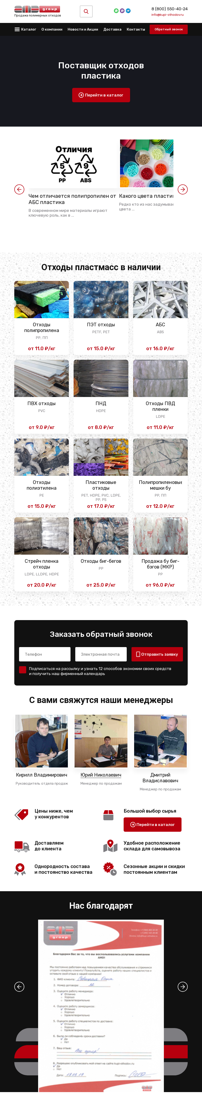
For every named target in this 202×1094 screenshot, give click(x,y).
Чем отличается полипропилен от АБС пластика (73, 200)
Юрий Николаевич (101, 777)
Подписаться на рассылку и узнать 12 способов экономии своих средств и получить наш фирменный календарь (100, 673)
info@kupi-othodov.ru (168, 14)
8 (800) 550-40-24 (170, 8)
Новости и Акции (83, 29)
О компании (51, 29)
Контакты (136, 29)
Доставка (112, 29)
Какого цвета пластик (150, 196)
